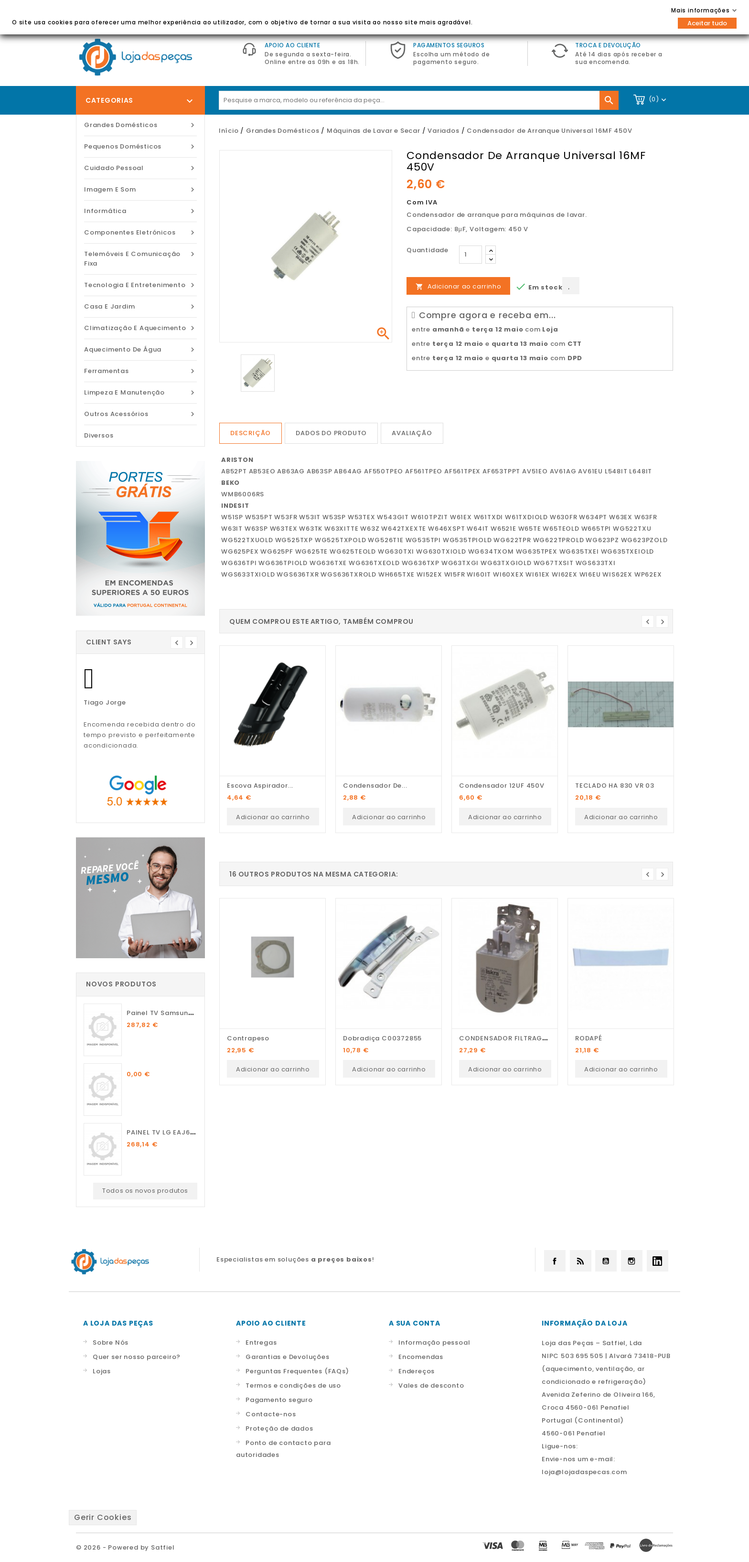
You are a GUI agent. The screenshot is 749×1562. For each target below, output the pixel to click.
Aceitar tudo (707, 23)
